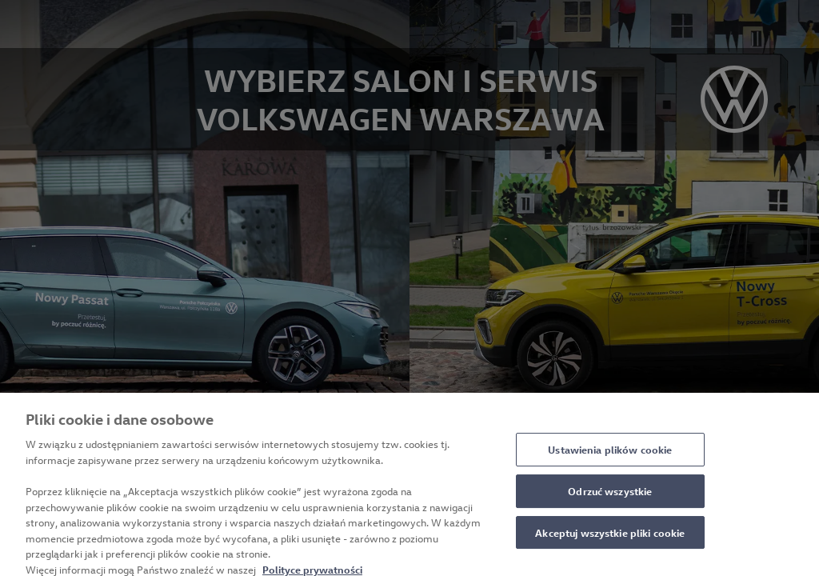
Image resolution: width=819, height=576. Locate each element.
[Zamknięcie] (793, 492)
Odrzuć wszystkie (610, 496)
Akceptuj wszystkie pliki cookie (610, 537)
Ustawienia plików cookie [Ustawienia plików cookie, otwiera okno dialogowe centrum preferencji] (610, 455)
